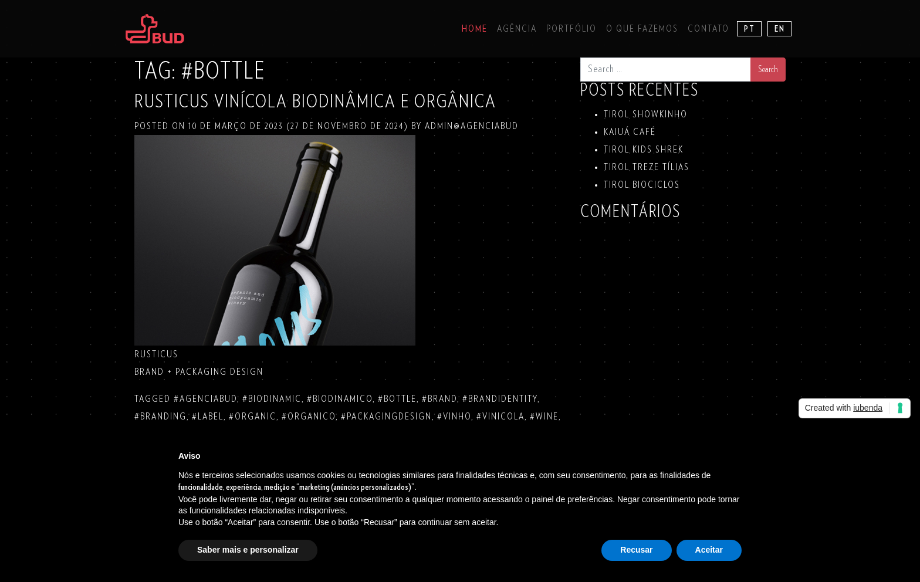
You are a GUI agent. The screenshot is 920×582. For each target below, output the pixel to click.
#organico (309, 416)
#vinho (454, 416)
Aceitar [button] (709, 549)
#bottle (397, 399)
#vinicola (500, 416)
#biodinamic (272, 399)
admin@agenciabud (470, 126)
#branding (160, 416)
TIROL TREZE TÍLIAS (646, 167)
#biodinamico (340, 399)
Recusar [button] (636, 549)
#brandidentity (499, 399)
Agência (517, 28)
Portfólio (571, 28)
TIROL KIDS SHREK (644, 149)
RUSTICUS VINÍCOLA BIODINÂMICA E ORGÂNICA (315, 101)
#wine (544, 416)
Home (475, 28)
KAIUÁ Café (630, 132)
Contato (708, 28)
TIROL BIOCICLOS (642, 185)
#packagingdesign (386, 416)
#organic (252, 416)
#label (208, 416)
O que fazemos (642, 28)
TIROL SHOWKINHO (646, 114)
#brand (439, 399)
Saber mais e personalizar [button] (248, 549)
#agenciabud (205, 399)
